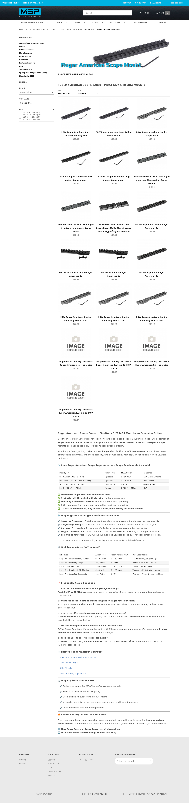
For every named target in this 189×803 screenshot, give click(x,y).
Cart (162, 12)
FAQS (49, 767)
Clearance (23, 60)
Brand (22, 88)
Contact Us (140, 3)
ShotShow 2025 (25, 70)
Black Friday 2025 (26, 76)
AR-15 (80, 22)
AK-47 (97, 22)
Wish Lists (52, 775)
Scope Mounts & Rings (35, 22)
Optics (62, 22)
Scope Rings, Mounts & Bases (31, 43)
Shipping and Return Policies (94, 794)
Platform (117, 22)
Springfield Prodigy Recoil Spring (33, 73)
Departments (140, 22)
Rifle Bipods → (67, 668)
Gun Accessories (26, 50)
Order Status (54, 771)
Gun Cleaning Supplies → (73, 673)
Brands (162, 22)
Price (22, 110)
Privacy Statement (44, 794)
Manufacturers (25, 53)
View (59, 90)
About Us (127, 3)
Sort (80, 90)
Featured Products (27, 63)
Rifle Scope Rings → (70, 662)
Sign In (145, 13)
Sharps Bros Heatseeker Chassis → (78, 657)
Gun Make (24, 99)
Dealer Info (155, 3)
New (21, 66)
